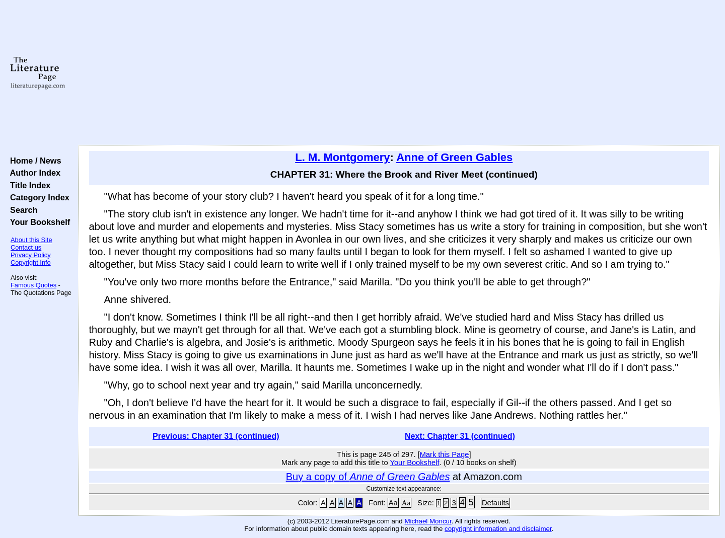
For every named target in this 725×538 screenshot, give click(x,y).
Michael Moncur (427, 521)
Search (21, 209)
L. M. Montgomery (342, 157)
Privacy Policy (31, 255)
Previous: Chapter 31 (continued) (216, 436)
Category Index (37, 197)
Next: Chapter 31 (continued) (460, 436)
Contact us (26, 247)
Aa (393, 503)
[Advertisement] (399, 73)
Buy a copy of (368, 476)
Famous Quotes (33, 285)
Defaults (495, 503)
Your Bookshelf (38, 221)
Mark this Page (444, 454)
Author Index (33, 172)
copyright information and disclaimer (498, 528)
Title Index (28, 185)
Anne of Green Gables (454, 157)
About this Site (31, 240)
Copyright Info (31, 262)
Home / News (33, 160)
